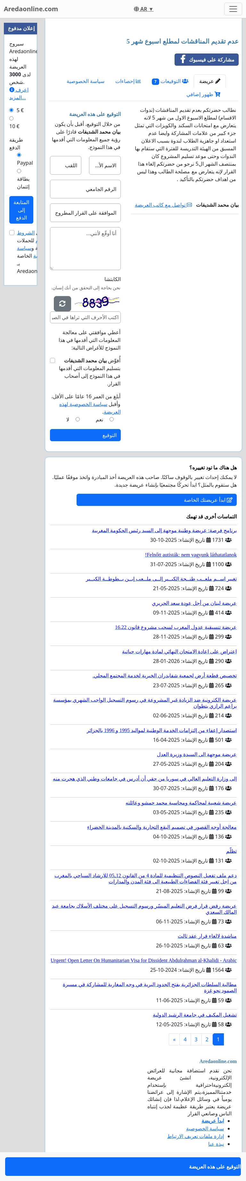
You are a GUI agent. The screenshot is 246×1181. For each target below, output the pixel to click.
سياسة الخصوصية (85, 81)
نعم (99, 419)
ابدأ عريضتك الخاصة (208, 499)
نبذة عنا (216, 1143)
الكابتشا (112, 279)
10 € (14, 126)
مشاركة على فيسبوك (204, 59)
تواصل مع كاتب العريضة (163, 204)
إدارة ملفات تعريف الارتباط (195, 1136)
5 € (20, 110)
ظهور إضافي (203, 94)
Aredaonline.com (31, 8)
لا (67, 419)
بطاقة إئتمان (23, 182)
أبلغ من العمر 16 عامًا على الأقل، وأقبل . (85, 404)
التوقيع (109, 435)
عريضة (209, 81)
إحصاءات (128, 81)
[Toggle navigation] (233, 9)
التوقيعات (170, 81)
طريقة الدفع (16, 143)
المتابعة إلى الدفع (21, 210)
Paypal (25, 162)
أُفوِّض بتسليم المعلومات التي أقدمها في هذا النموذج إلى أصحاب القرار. (89, 372)
